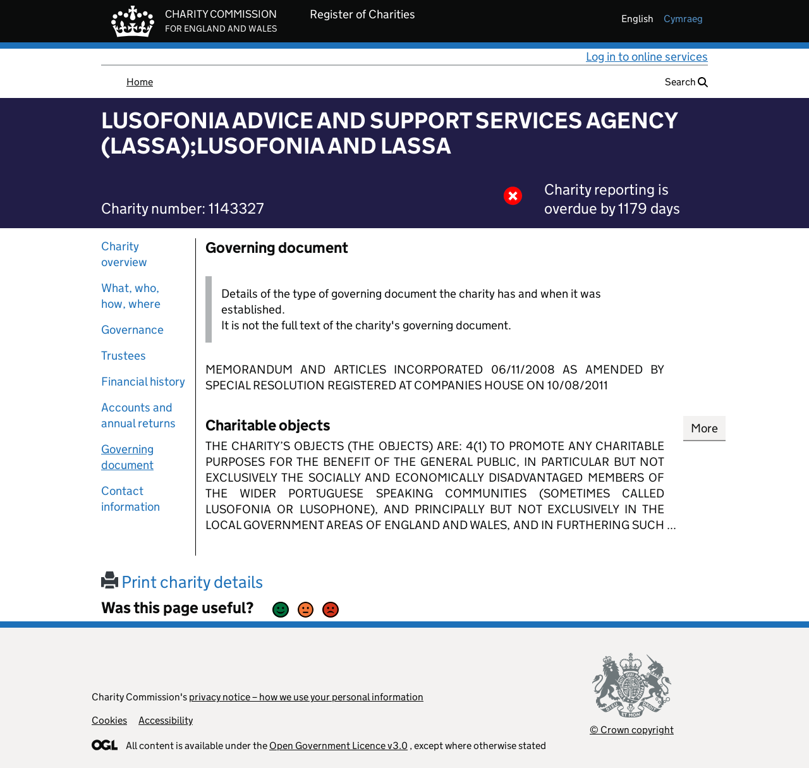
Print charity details (182, 581)
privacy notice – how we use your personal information (306, 697)
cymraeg (683, 19)
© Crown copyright (632, 730)
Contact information (130, 499)
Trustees (123, 355)
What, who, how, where (131, 296)
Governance (132, 329)
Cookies (109, 720)
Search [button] (686, 82)
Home (139, 82)
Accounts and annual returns (138, 415)
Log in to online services (647, 56)
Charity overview (124, 254)
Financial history (143, 381)
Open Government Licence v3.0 (338, 746)
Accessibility (165, 720)
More (704, 428)
